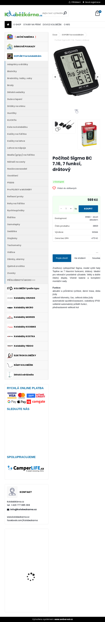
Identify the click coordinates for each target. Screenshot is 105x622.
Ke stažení (80, 258)
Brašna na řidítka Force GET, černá (34, 542)
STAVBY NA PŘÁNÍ (32, 24)
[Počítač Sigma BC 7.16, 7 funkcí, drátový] (76, 71)
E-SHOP (17, 24)
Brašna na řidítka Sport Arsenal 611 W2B (34, 566)
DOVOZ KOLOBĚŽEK (52, 24)
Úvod (54, 34)
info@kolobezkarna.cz (23, 509)
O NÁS (67, 24)
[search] (65, 13)
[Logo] (23, 13)
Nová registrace (92, 2)
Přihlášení (76, 2)
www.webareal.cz (63, 619)
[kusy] (66, 208)
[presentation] (55, 77)
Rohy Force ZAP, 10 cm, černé (33, 589)
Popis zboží (62, 258)
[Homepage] (8, 25)
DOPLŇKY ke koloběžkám (73, 34)
